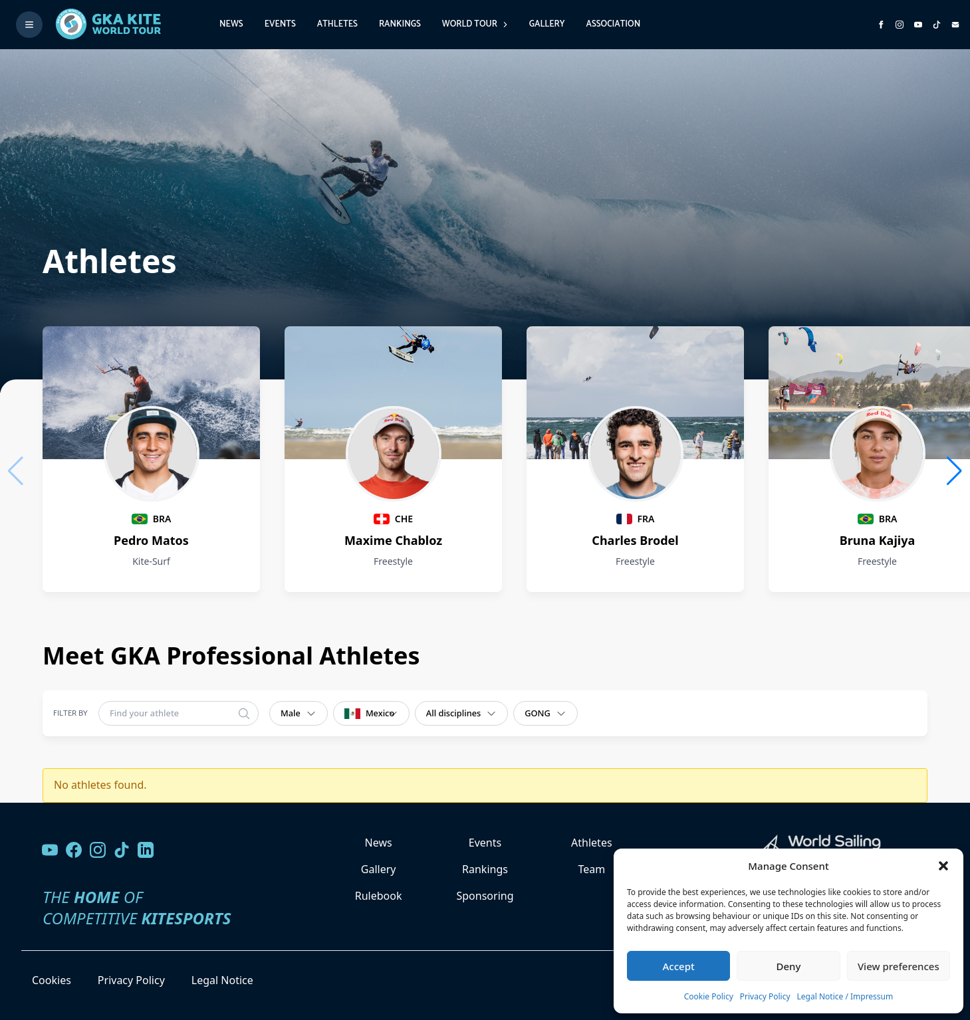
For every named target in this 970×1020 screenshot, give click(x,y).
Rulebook (378, 895)
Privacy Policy (765, 996)
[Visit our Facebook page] (74, 850)
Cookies (51, 980)
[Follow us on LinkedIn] (146, 850)
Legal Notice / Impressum (845, 996)
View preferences (898, 966)
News (231, 24)
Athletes (337, 24)
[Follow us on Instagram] (900, 25)
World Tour (475, 24)
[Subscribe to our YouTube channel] (918, 25)
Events (280, 24)
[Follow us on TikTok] (122, 850)
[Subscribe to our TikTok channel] (937, 25)
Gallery (547, 24)
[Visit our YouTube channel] (50, 850)
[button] (943, 865)
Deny (789, 966)
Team (591, 869)
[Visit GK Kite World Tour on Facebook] (881, 25)
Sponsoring (484, 895)
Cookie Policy (708, 996)
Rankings (400, 24)
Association (613, 24)
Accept (679, 966)
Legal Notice (222, 980)
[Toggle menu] (29, 24)
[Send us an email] (955, 25)
